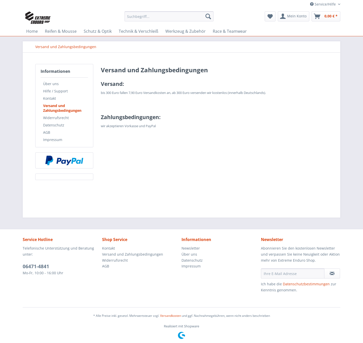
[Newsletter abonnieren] (332, 273)
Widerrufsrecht (56, 117)
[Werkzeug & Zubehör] (185, 31)
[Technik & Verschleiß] (138, 31)
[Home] (32, 31)
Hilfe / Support (55, 91)
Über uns (51, 83)
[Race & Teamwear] (229, 31)
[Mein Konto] (293, 16)
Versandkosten (170, 316)
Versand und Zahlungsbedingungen (62, 108)
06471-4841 (36, 266)
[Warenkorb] (326, 16)
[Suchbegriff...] (169, 16)
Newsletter (191, 248)
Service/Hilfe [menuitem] (323, 4)
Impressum (52, 139)
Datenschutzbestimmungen (306, 284)
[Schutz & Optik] (97, 31)
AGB (46, 132)
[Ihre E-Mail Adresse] (292, 273)
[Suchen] (208, 16)
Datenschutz (53, 125)
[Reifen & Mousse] (60, 31)
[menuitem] (169, 18)
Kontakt (49, 98)
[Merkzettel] (270, 16)
